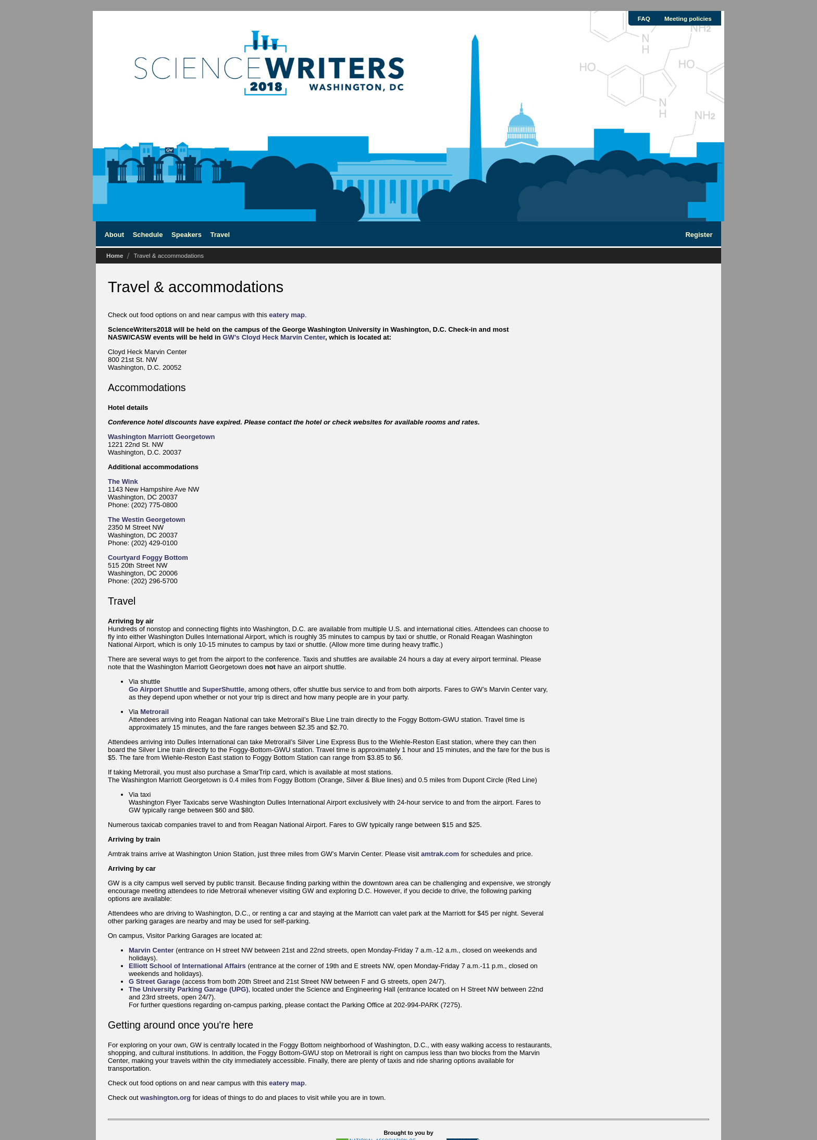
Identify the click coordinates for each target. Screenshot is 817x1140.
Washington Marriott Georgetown (161, 437)
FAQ (644, 18)
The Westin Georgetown (146, 519)
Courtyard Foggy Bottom (148, 557)
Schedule (148, 235)
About (114, 235)
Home (114, 255)
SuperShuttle (223, 689)
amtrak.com (440, 854)
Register (698, 235)
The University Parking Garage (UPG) (189, 989)
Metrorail (154, 712)
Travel (220, 235)
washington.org (165, 1097)
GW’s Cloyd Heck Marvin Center (273, 337)
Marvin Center (151, 950)
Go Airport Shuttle (158, 689)
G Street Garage (154, 981)
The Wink (123, 481)
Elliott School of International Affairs (187, 966)
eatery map (287, 315)
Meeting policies (688, 18)
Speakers (186, 235)
